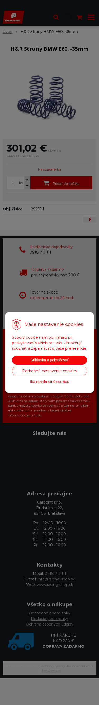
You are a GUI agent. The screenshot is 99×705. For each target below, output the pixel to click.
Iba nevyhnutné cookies (49, 382)
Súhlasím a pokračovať (50, 360)
